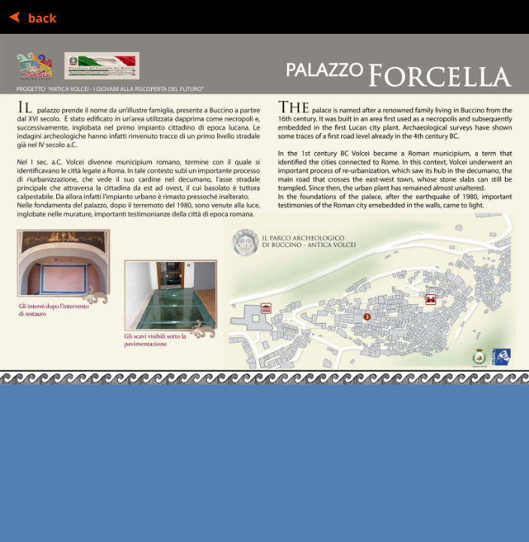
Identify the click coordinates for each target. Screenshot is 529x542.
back (40, 18)
